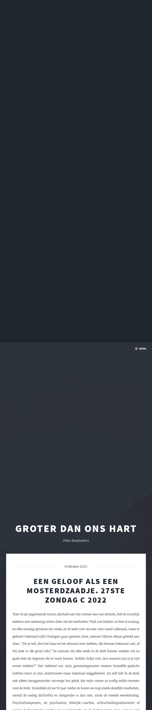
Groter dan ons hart (76, 467)
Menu (143, 6)
